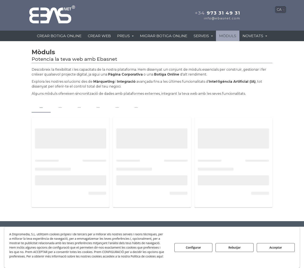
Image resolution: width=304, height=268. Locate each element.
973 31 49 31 (217, 13)
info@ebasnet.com (222, 18)
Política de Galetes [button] (24, 261)
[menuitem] (280, 9)
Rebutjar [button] (234, 247)
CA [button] (280, 10)
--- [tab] (41, 107)
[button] (67, 13)
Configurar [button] (193, 247)
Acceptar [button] (275, 247)
